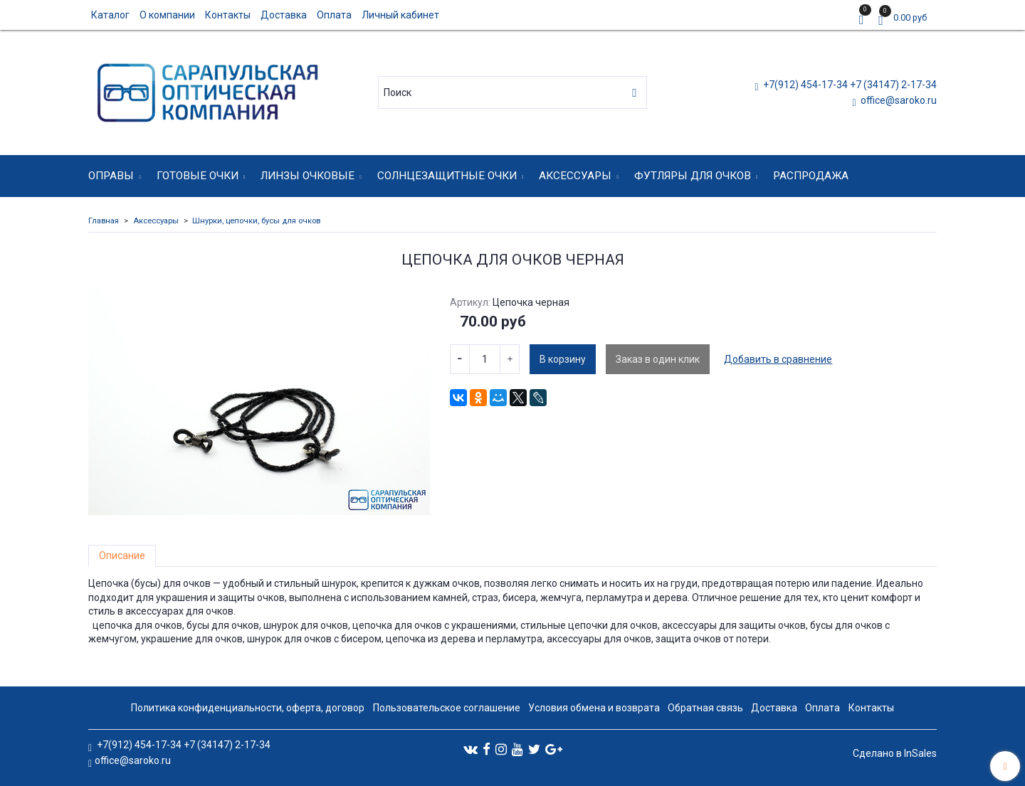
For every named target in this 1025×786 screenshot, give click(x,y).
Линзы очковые (307, 175)
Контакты (228, 15)
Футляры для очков (692, 175)
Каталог (110, 15)
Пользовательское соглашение (446, 707)
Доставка (284, 15)
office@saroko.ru (897, 100)
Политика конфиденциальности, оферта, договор (247, 707)
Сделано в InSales (895, 753)
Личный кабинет (400, 15)
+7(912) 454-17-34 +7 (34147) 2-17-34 (849, 84)
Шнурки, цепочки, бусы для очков (256, 220)
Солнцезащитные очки (447, 175)
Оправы (111, 175)
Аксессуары (575, 175)
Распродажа (810, 175)
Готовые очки (197, 175)
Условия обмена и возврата (594, 707)
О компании (167, 15)
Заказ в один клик (658, 359)
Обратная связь (705, 707)
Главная (103, 220)
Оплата (334, 15)
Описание (122, 555)
